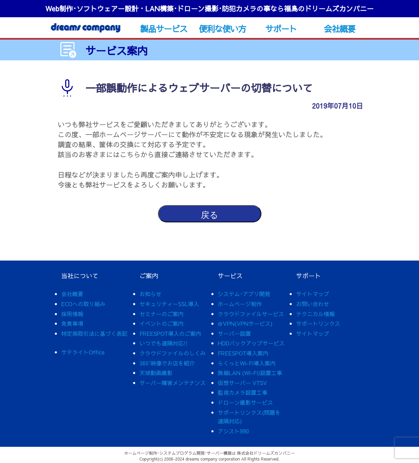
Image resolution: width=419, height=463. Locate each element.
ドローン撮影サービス (245, 402)
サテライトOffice (83, 352)
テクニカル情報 (315, 314)
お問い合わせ (312, 304)
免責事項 (72, 323)
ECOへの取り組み (83, 304)
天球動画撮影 (156, 372)
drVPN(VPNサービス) (245, 323)
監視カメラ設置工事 (243, 392)
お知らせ (151, 294)
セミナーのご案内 (162, 314)
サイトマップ (312, 294)
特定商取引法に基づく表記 (94, 333)
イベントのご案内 (162, 323)
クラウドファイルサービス (251, 314)
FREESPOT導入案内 (243, 353)
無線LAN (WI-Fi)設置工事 (250, 372)
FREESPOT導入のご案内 (170, 333)
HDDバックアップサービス (251, 343)
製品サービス (163, 28)
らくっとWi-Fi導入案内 (247, 363)
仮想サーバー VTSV (242, 382)
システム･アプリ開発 (244, 294)
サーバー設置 (234, 333)
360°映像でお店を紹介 (167, 363)
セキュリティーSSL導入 (169, 304)
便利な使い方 (222, 28)
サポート (281, 28)
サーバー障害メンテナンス (173, 382)
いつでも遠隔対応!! (164, 343)
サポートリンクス (318, 323)
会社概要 (339, 28)
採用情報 (72, 314)
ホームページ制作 (240, 304)
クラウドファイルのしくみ (173, 353)
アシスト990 (233, 431)
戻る (209, 215)
